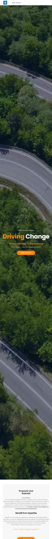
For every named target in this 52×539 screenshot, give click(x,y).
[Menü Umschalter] (41, 2)
